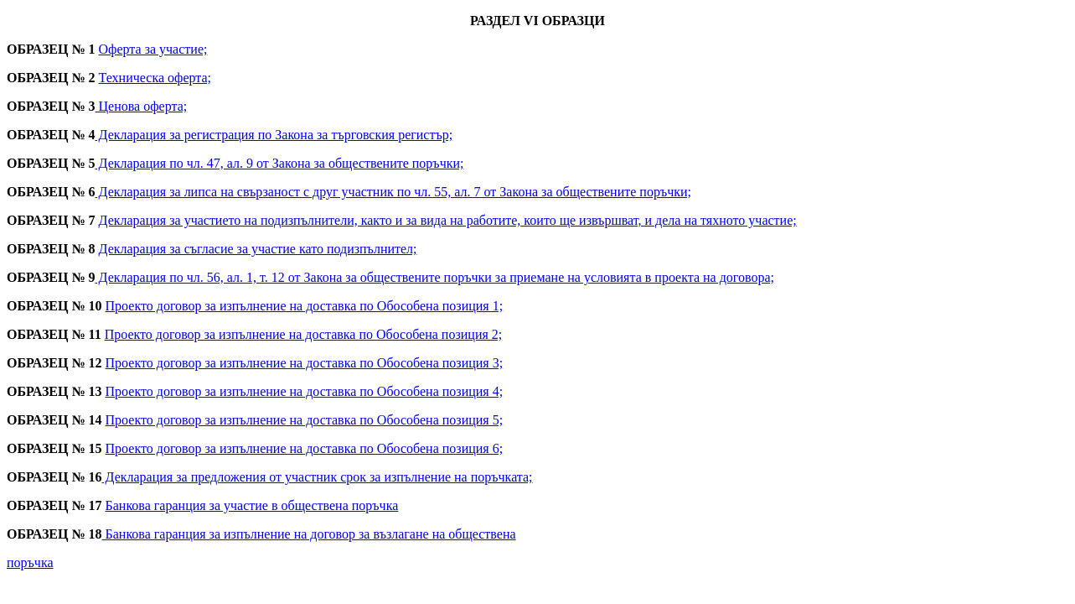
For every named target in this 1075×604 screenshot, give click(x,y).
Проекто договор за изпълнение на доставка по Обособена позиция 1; (305, 306)
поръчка (30, 562)
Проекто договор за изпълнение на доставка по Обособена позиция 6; (305, 448)
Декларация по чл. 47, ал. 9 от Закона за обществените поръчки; (280, 163)
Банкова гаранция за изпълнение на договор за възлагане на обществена (309, 534)
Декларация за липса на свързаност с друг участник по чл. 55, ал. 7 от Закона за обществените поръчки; (393, 192)
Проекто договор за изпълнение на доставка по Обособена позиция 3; (305, 363)
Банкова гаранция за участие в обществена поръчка (252, 505)
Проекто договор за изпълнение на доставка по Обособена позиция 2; (304, 334)
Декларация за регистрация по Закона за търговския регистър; (274, 135)
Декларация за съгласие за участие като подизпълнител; (258, 249)
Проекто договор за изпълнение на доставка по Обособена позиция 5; (305, 420)
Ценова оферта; (142, 106)
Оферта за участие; (153, 49)
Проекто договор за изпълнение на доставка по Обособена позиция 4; (305, 391)
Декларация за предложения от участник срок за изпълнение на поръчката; (317, 477)
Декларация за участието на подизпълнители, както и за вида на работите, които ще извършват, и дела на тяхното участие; (448, 220)
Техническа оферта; (155, 77)
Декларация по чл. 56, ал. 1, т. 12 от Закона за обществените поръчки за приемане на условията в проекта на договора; (435, 277)
